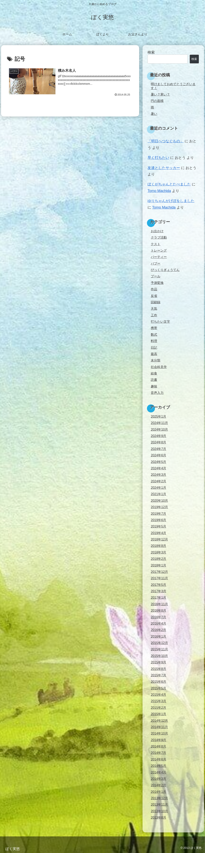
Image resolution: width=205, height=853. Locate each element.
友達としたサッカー (164, 168)
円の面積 (157, 101)
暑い (154, 113)
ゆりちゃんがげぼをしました (171, 201)
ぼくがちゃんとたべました (169, 184)
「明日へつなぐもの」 (166, 141)
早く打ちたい (158, 158)
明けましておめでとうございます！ (173, 86)
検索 (151, 52)
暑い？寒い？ (160, 94)
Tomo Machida (159, 191)
